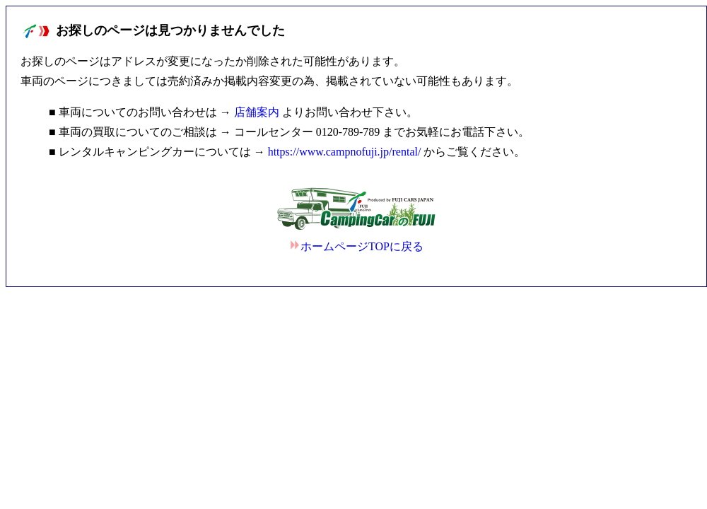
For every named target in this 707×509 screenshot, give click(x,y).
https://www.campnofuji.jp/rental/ (344, 152)
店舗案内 (256, 112)
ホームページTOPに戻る (356, 246)
